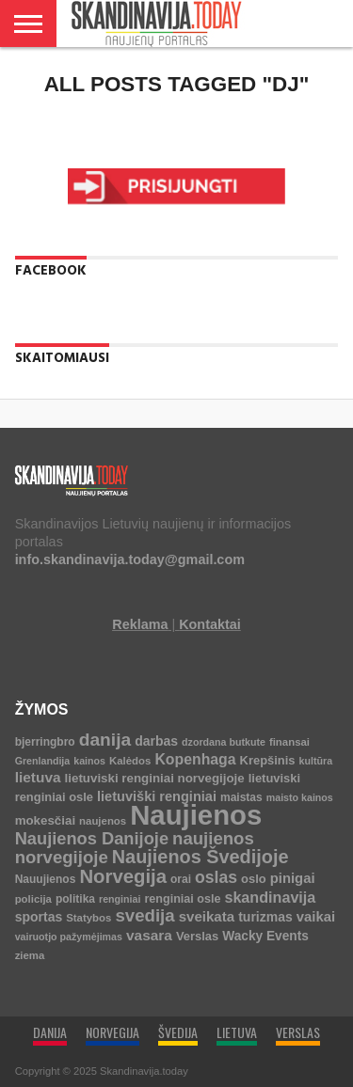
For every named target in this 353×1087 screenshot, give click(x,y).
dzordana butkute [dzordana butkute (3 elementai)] (223, 742)
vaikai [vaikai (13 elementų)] (316, 916)
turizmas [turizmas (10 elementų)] (265, 916)
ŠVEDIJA (178, 1032)
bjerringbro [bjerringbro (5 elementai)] (45, 741)
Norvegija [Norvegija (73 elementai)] (123, 876)
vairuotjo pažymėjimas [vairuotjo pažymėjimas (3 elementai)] (68, 936)
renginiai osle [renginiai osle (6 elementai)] (182, 899)
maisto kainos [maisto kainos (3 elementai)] (299, 797)
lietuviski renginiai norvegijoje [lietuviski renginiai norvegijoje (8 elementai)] (155, 778)
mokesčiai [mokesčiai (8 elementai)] (45, 820)
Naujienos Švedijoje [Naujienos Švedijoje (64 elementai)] (200, 856)
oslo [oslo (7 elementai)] (253, 879)
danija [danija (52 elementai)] (105, 739)
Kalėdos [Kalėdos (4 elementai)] (130, 760)
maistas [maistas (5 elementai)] (241, 797)
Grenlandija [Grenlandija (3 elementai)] (43, 760)
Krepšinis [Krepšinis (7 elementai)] (268, 760)
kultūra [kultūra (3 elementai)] (316, 760)
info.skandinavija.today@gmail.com (130, 559)
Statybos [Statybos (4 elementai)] (88, 917)
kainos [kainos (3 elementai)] (89, 760)
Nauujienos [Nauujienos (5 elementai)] (45, 879)
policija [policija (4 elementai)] (33, 899)
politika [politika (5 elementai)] (75, 899)
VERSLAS (298, 1032)
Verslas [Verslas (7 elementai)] (197, 936)
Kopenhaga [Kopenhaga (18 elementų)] (194, 759)
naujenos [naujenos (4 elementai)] (102, 821)
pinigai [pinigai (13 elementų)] (292, 878)
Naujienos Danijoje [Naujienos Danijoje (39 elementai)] (91, 838)
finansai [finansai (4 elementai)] (289, 742)
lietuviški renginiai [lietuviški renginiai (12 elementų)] (157, 796)
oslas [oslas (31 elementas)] (216, 877)
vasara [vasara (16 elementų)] (149, 935)
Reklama (140, 624)
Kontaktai (210, 624)
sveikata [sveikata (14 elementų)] (207, 916)
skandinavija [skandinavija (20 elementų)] (269, 897)
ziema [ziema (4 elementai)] (30, 955)
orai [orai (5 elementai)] (180, 879)
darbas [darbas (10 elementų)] (156, 740)
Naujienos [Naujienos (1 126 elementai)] (196, 814)
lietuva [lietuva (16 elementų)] (38, 777)
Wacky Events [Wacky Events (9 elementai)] (265, 936)
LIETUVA (237, 1032)
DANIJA (50, 1032)
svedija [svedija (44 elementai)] (144, 915)
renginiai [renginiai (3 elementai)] (119, 899)
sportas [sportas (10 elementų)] (39, 916)
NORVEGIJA (112, 1032)
